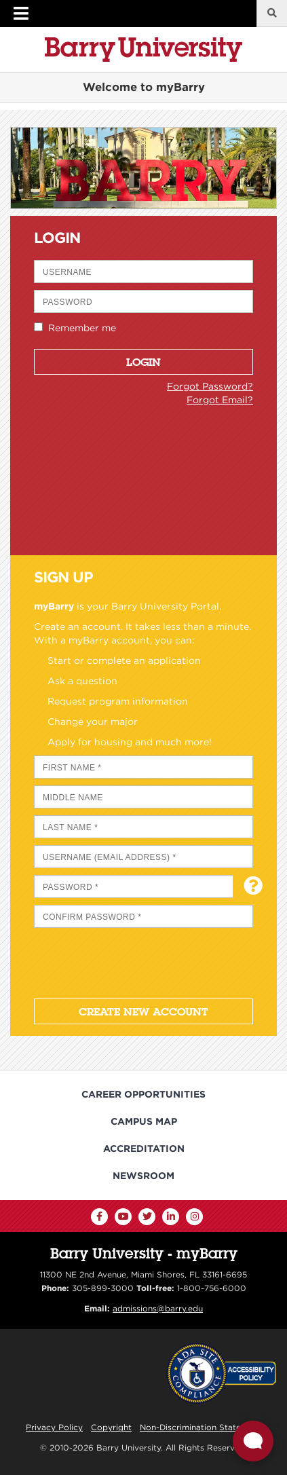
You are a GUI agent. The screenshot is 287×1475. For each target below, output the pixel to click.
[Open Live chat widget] (253, 1441)
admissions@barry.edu (158, 1308)
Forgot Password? (210, 386)
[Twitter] (146, 1216)
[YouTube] (123, 1216)
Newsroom (143, 1175)
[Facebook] (99, 1216)
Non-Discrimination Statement (200, 1427)
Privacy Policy (54, 1427)
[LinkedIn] (170, 1216)
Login (143, 362)
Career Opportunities (143, 1094)
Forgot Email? (220, 399)
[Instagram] (194, 1216)
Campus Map (144, 1121)
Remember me (79, 327)
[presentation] (137, 961)
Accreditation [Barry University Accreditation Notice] (144, 1148)
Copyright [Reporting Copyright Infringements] (111, 1427)
